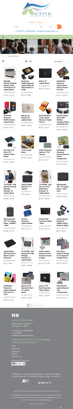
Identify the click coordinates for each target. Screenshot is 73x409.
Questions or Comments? (20, 361)
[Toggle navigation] (3, 37)
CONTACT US (16, 356)
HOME (13, 346)
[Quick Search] (25, 26)
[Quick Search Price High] (52, 26)
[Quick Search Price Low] (43, 26)
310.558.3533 (20, 31)
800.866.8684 (30, 31)
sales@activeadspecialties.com (47, 31)
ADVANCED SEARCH (15, 352)
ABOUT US (15, 349)
